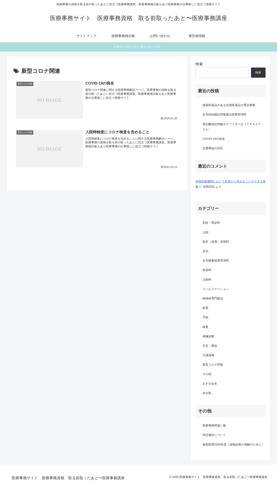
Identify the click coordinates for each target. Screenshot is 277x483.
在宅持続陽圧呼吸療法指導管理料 (224, 114)
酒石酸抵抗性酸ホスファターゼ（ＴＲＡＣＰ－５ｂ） (233, 126)
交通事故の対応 (213, 148)
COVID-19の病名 (214, 138)
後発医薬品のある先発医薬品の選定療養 (229, 105)
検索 (199, 64)
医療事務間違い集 (214, 425)
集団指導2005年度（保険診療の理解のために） (234, 444)
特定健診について (214, 435)
